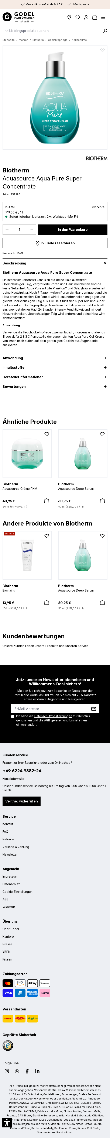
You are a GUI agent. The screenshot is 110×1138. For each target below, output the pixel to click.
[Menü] (103, 17)
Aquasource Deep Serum (82, 486)
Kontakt (8, 824)
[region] (55, 98)
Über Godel (11, 929)
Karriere (8, 936)
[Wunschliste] (77, 17)
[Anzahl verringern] (7, 229)
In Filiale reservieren (55, 242)
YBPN (6, 952)
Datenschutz (11, 884)
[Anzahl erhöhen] (32, 229)
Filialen (7, 959)
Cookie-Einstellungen (17, 891)
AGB (47, 720)
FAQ (5, 831)
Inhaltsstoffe (13, 367)
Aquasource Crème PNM (27, 486)
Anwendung (13, 358)
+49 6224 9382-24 (22, 770)
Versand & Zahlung (16, 847)
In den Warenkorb (73, 229)
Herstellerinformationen (23, 377)
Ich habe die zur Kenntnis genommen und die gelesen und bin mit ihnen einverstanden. (53, 720)
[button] (7, 1122)
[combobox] (50, 30)
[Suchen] (105, 30)
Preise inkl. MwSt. (13, 253)
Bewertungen (14, 386)
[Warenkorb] (94, 17)
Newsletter (10, 854)
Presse (7, 944)
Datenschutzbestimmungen (53, 716)
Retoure (8, 839)
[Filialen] (69, 17)
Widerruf (9, 907)
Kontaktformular (13, 778)
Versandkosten (76, 1085)
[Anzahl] (19, 229)
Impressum (10, 876)
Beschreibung (14, 263)
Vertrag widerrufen (21, 801)
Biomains (27, 587)
